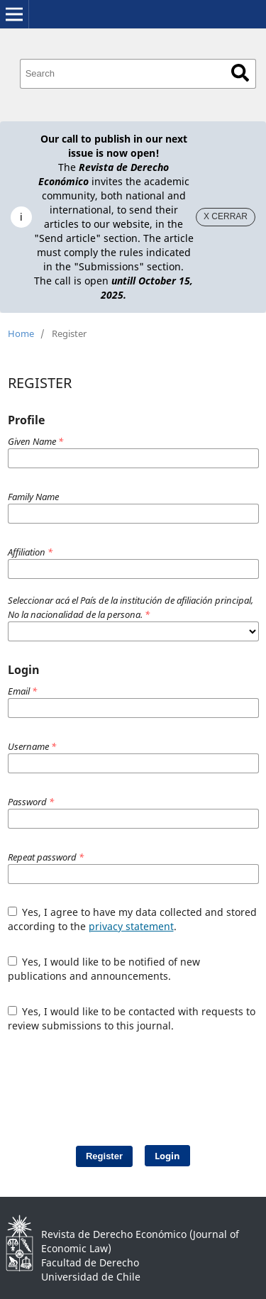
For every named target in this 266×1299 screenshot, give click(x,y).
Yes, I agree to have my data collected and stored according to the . (132, 919)
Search (240, 73)
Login (167, 1155)
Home (21, 333)
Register (104, 1156)
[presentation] (137, 1082)
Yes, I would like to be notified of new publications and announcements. (104, 969)
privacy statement (131, 926)
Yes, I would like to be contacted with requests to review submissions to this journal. (132, 1018)
